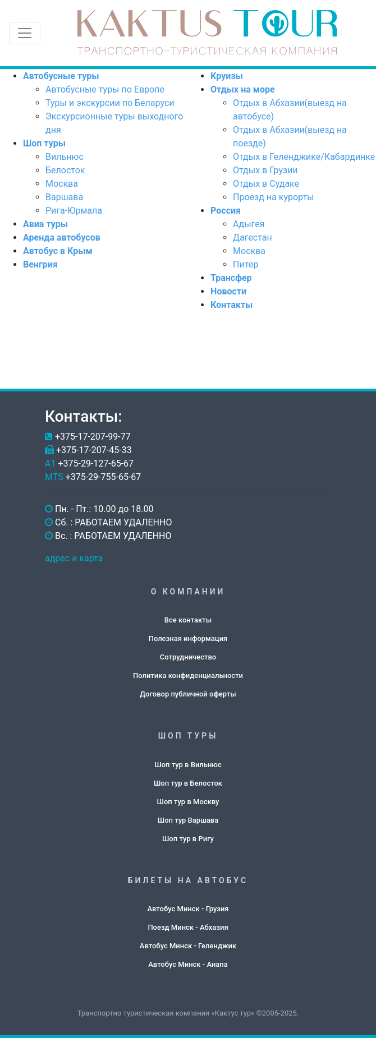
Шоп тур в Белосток (188, 783)
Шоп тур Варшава (188, 820)
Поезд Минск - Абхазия (188, 927)
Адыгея (248, 224)
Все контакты (188, 620)
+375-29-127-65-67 (96, 463)
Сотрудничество (188, 657)
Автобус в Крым (58, 251)
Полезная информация (188, 638)
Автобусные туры (61, 76)
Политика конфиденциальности (188, 675)
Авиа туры (45, 224)
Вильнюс (64, 156)
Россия (225, 210)
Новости (228, 291)
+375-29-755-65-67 (103, 477)
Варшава (64, 197)
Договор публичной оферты (188, 694)
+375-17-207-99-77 (93, 436)
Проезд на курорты (273, 197)
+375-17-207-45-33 (94, 450)
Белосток (65, 170)
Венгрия (40, 264)
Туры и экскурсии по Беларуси (109, 103)
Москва (61, 183)
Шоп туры (44, 143)
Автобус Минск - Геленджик (188, 946)
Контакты (231, 304)
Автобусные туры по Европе (104, 89)
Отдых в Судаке (266, 183)
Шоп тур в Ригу (188, 838)
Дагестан (252, 237)
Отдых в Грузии (265, 170)
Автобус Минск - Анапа (188, 964)
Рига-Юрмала (73, 210)
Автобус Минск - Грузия (187, 909)
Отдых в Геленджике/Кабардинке (304, 156)
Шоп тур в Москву (188, 801)
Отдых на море (242, 89)
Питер (245, 264)
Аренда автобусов (61, 237)
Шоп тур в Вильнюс (187, 764)
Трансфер (230, 278)
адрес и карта (74, 558)
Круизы (226, 76)
